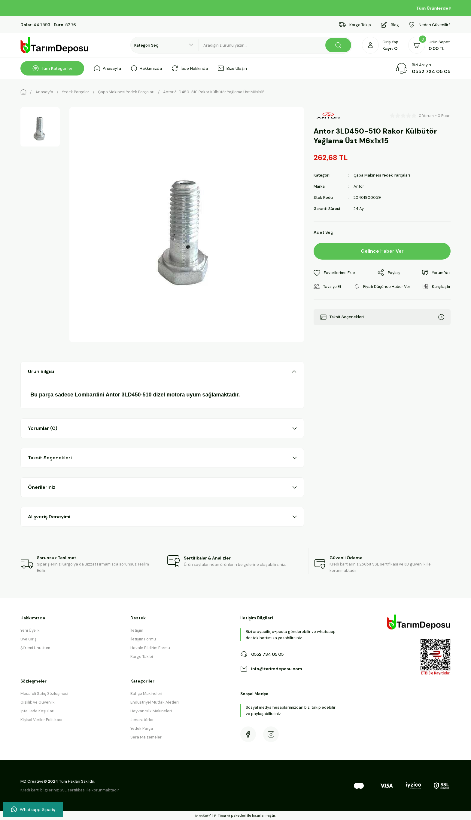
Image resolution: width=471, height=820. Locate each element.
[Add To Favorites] (334, 272)
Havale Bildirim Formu (150, 647)
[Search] (275, 45)
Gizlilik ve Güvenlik (37, 702)
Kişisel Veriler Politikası (41, 719)
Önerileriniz (41, 487)
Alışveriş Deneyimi (49, 516)
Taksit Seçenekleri (50, 458)
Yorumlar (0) (42, 428)
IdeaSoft (203, 815)
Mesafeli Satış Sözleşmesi (44, 693)
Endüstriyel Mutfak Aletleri (154, 702)
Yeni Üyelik (30, 630)
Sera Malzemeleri (146, 737)
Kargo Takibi (141, 656)
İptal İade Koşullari (37, 711)
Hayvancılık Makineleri (151, 711)
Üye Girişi (29, 639)
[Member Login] (380, 45)
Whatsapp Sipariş (33, 809)
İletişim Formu (143, 639)
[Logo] (54, 45)
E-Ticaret (222, 815)
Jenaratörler (142, 719)
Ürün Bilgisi (41, 371)
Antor (359, 186)
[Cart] (429, 45)
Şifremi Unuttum (35, 647)
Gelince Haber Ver (382, 251)
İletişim (136, 630)
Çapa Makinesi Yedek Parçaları (382, 175)
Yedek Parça (141, 728)
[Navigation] (52, 68)
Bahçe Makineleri (146, 693)
